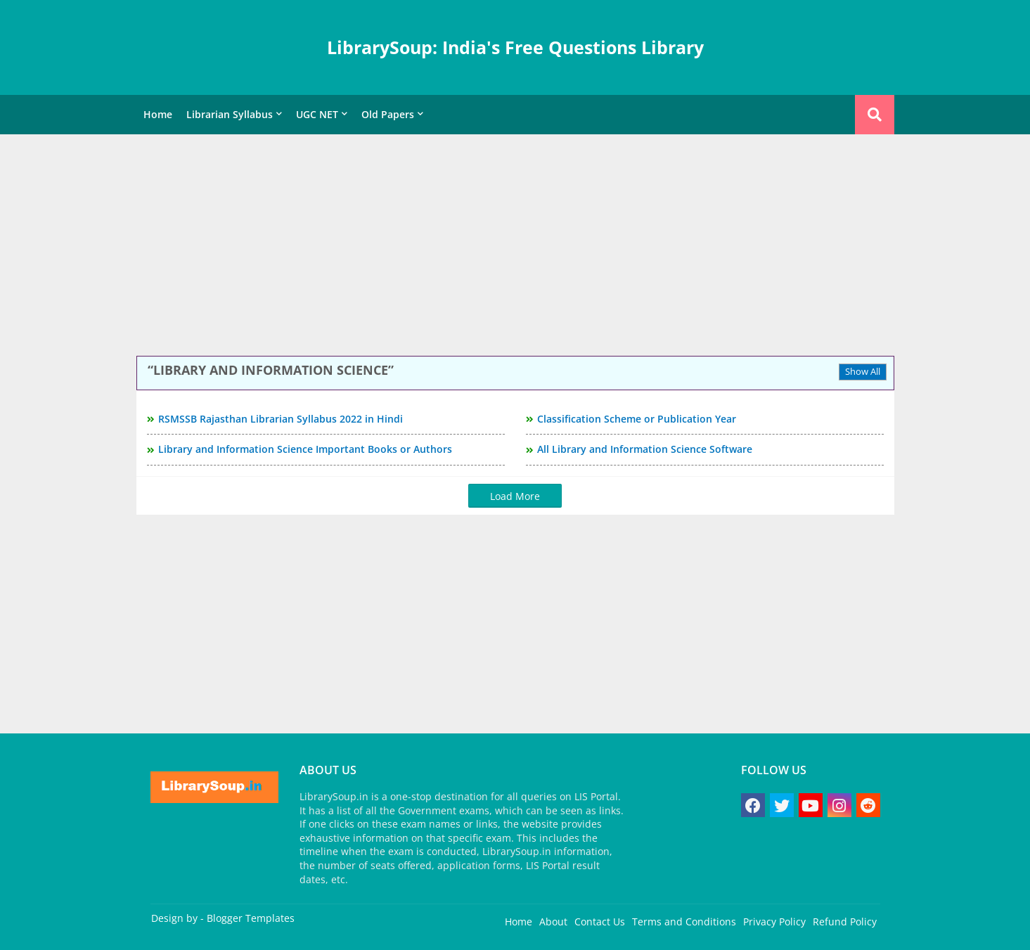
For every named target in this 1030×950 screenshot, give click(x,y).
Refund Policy (845, 921)
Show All (862, 371)
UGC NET (317, 114)
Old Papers (387, 114)
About (553, 921)
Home (157, 114)
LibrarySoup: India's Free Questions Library (515, 47)
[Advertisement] (515, 246)
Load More (515, 496)
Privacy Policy (774, 921)
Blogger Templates (251, 918)
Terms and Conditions (684, 921)
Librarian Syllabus (229, 114)
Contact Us (599, 921)
